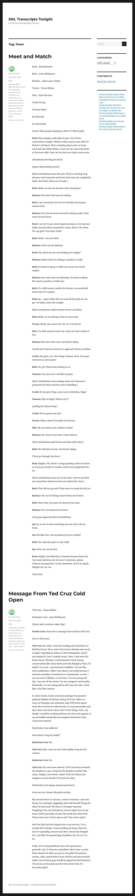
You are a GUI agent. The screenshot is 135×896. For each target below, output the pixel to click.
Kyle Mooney (14, 106)
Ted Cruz (17, 644)
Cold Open (13, 628)
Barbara (12, 84)
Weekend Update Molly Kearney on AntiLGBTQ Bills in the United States (112, 116)
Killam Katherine (16, 638)
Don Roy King (14, 74)
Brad (23, 87)
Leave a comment (16, 120)
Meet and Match (30, 56)
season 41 (12, 111)
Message (12, 641)
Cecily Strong (14, 90)
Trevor (11, 114)
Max (21, 106)
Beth (18, 87)
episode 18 (13, 92)
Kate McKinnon (17, 630)
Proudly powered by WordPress (43, 885)
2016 (10, 81)
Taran (19, 111)
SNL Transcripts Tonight (31, 19)
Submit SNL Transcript (106, 81)
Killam (20, 103)
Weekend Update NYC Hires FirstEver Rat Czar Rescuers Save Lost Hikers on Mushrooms (112, 108)
